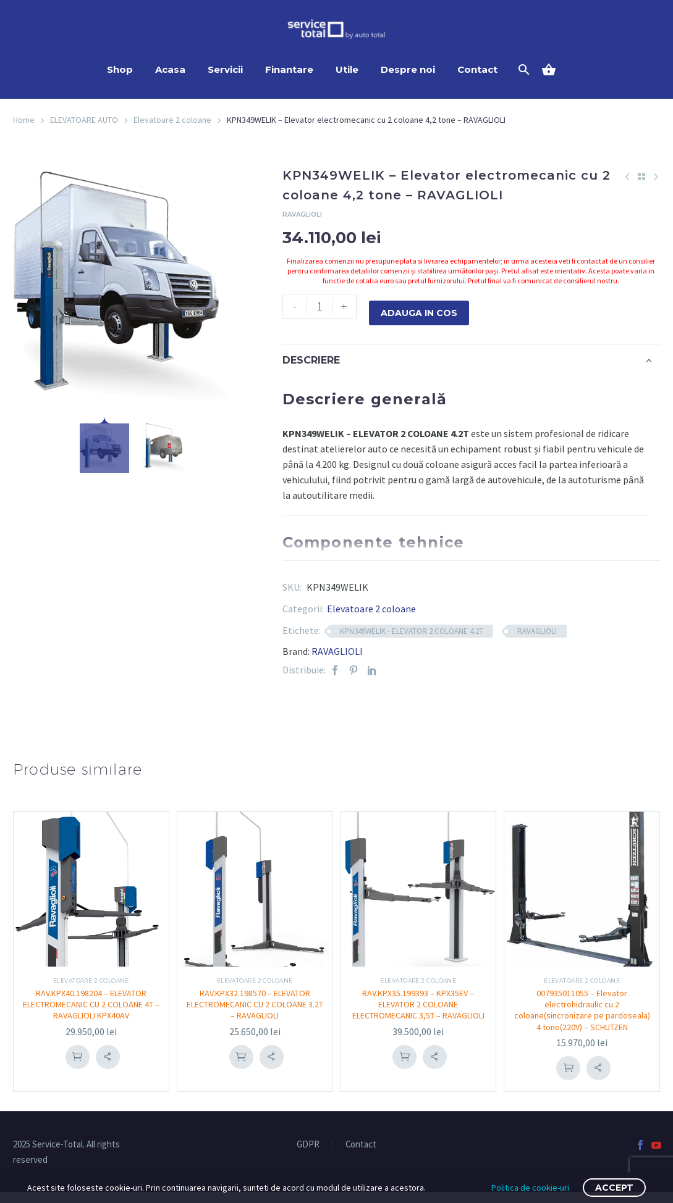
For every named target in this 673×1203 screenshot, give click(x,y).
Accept (614, 1187)
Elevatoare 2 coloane (172, 119)
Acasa (170, 69)
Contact (477, 69)
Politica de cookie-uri (530, 1187)
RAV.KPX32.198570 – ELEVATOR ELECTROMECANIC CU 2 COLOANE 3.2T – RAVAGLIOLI (255, 1003)
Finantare (289, 69)
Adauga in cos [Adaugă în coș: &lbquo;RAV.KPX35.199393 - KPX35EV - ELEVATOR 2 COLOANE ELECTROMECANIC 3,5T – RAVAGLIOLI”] (405, 1067)
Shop (120, 69)
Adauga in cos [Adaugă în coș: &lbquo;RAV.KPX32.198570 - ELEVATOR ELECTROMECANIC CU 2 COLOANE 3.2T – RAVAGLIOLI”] (241, 1056)
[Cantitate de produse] (319, 306)
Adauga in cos (419, 306)
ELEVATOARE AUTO (84, 119)
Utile (347, 69)
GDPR (308, 1155)
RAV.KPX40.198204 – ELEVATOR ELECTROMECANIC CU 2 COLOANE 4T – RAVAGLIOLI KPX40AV (91, 1003)
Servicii (225, 69)
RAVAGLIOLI (537, 630)
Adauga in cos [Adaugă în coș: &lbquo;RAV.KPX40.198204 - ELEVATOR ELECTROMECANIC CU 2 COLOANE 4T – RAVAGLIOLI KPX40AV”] (77, 1056)
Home (24, 119)
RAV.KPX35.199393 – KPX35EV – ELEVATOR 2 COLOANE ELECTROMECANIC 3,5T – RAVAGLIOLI (418, 1009)
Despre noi (408, 69)
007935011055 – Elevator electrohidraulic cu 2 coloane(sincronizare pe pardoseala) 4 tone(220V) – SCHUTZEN (582, 1015)
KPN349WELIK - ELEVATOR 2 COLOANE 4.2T (411, 630)
